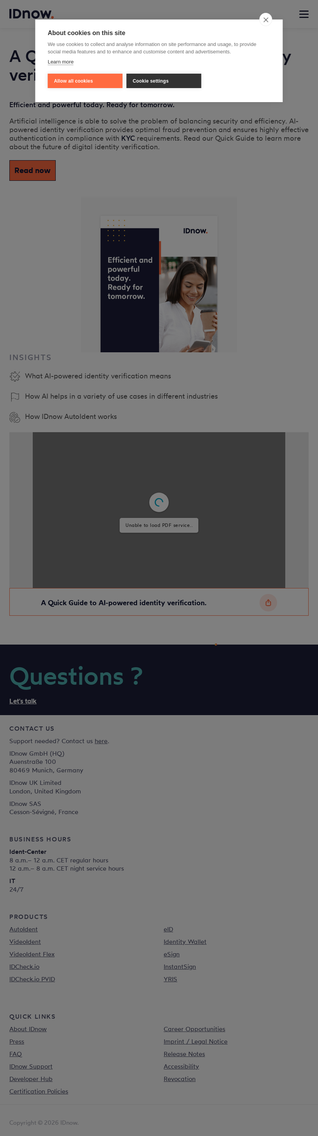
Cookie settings (150, 81)
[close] (266, 19)
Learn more (60, 62)
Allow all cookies (73, 81)
